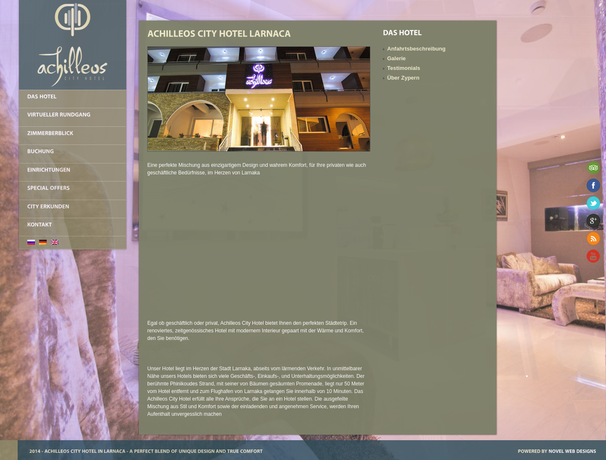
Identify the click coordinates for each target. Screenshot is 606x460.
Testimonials (403, 68)
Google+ (593, 220)
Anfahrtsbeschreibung (416, 48)
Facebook (593, 185)
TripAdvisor (593, 167)
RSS (593, 238)
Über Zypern (403, 77)
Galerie (396, 58)
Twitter (593, 203)
